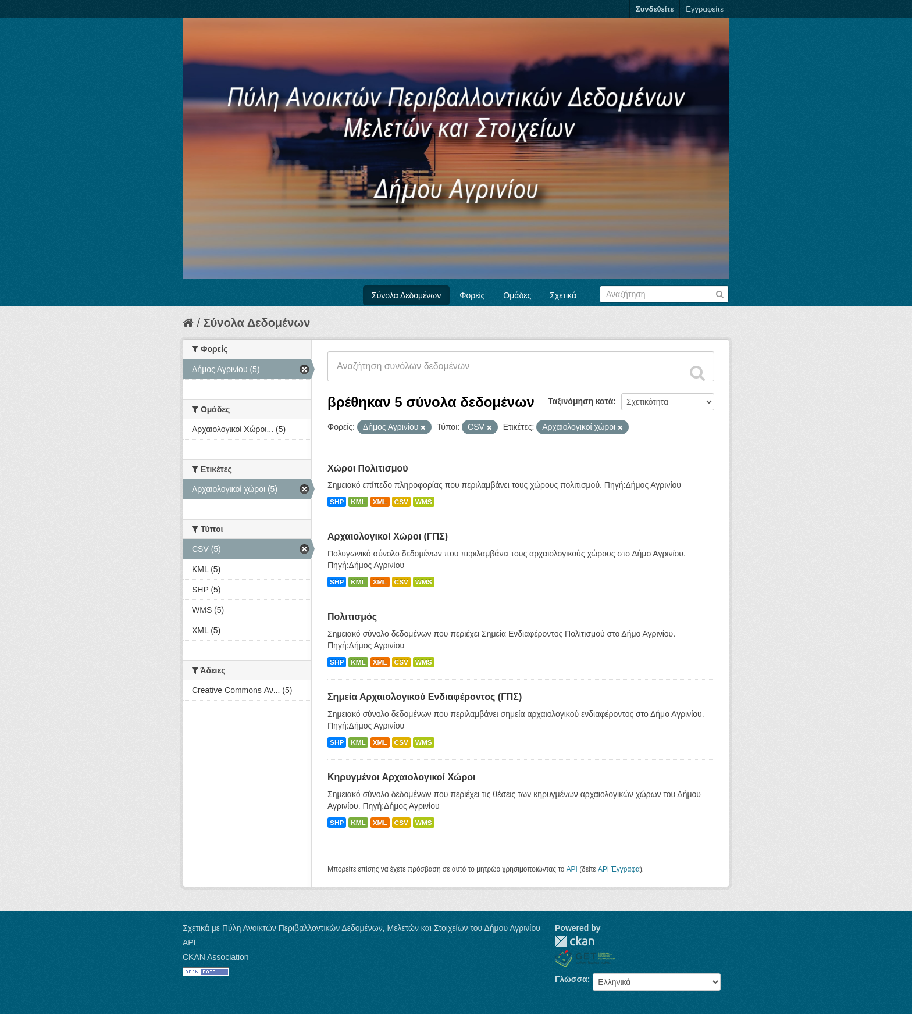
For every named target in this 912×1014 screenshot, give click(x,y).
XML (380, 502)
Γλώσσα (571, 979)
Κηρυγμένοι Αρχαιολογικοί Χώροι (401, 777)
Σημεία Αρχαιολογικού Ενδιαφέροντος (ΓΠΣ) (424, 697)
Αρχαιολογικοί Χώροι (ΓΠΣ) (387, 536)
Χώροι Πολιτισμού (367, 468)
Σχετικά (563, 295)
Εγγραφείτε (705, 9)
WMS (423, 502)
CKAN (574, 941)
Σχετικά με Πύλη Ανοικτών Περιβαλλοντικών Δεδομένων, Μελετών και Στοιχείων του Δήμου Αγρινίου (361, 928)
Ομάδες (517, 295)
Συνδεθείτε (655, 9)
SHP (337, 502)
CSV (401, 502)
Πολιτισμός (352, 617)
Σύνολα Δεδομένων (406, 295)
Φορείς (471, 295)
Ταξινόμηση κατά (580, 401)
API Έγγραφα (619, 869)
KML (358, 502)
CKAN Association (216, 957)
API (572, 869)
